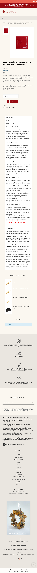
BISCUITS (18, 452)
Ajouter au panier (14, 101)
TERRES (18, 464)
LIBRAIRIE (18, 465)
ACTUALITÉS (18, 484)
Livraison (18, 494)
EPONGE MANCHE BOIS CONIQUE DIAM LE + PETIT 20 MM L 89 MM (21, 280)
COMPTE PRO (18, 481)
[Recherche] (16, 570)
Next (6, 34)
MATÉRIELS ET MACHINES (18, 459)
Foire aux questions (18, 478)
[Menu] (21, 570)
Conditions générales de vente (18, 491)
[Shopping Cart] (34, 565)
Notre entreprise (18, 474)
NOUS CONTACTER (18, 486)
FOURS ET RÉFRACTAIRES (18, 457)
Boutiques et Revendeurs (18, 476)
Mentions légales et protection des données (18, 493)
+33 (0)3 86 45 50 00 (19, 545)
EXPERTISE (18, 482)
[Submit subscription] (32, 403)
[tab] (18, 117)
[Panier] (10, 570)
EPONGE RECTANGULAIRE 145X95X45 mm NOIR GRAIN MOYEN (21, 306)
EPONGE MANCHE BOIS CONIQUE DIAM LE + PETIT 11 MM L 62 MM (21, 289)
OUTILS (18, 462)
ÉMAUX (18, 456)
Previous (6, 27)
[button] (18, 18)
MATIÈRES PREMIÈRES (18, 461)
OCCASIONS (18, 467)
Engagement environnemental (18, 479)
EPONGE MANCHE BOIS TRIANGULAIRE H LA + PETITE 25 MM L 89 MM (21, 297)
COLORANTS (18, 454)
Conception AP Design (18, 558)
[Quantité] (5, 101)
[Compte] (26, 570)
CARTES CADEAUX (18, 469)
